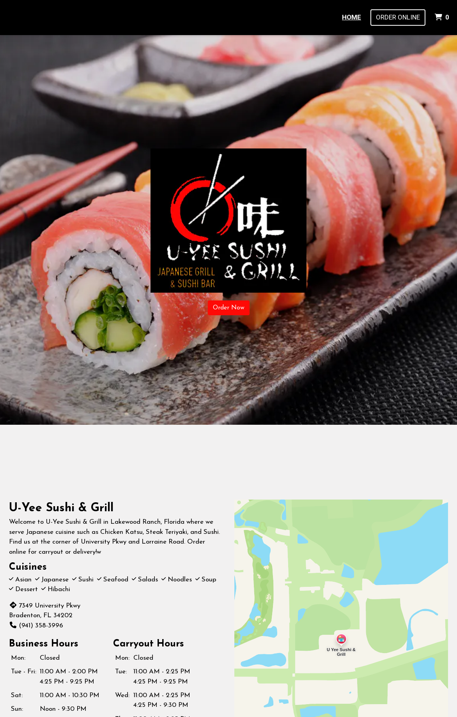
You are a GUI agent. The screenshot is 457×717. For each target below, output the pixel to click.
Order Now (228, 308)
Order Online (398, 17)
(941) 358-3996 (36, 625)
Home (351, 17)
